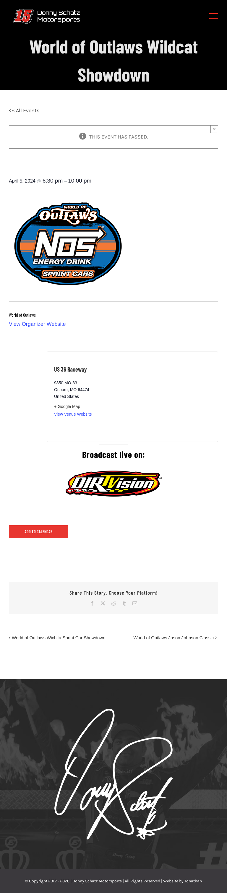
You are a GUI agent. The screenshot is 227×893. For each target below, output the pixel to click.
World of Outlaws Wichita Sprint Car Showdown (59, 637)
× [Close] (214, 128)
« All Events (25, 110)
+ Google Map (67, 406)
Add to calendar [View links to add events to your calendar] (39, 531)
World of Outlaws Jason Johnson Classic (173, 637)
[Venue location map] (171, 397)
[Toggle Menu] (214, 16)
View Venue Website (73, 414)
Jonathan (193, 881)
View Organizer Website (37, 324)
